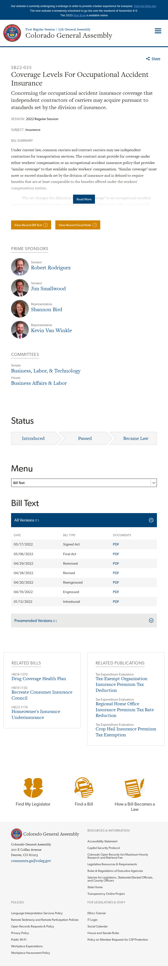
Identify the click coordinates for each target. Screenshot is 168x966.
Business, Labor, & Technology (45, 370)
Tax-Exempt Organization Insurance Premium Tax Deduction (121, 684)
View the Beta (143, 6)
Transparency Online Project (106, 893)
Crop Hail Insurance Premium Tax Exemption (126, 732)
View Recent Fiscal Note (75, 225)
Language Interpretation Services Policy (37, 913)
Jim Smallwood (48, 288)
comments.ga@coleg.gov (31, 860)
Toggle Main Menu (156, 31)
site (154, 6)
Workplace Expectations (27, 946)
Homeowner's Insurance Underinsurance (36, 714)
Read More (84, 199)
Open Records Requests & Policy (32, 926)
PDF (116, 544)
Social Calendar (97, 926)
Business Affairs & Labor (39, 383)
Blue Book (79, 15)
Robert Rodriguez (51, 267)
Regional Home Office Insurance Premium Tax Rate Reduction (125, 709)
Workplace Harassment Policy (30, 953)
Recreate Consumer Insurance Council (42, 695)
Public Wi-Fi (18, 939)
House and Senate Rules (103, 933)
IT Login (92, 919)
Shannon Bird (46, 309)
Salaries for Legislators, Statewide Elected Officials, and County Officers (120, 879)
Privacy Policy (20, 933)
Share (156, 58)
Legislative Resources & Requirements (112, 864)
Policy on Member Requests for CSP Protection (117, 939)
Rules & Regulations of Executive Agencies (115, 871)
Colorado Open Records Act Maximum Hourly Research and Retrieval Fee (117, 856)
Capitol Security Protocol (103, 848)
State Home (94, 887)
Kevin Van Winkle (51, 330)
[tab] (84, 520)
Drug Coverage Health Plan (39, 678)
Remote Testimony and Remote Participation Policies (45, 919)
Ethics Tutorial (96, 913)
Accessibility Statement (102, 841)
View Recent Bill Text (28, 225)
